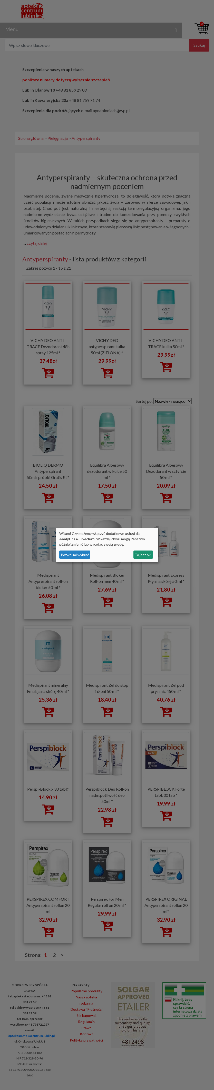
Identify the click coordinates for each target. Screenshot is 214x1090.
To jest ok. (143, 555)
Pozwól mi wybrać (75, 555)
